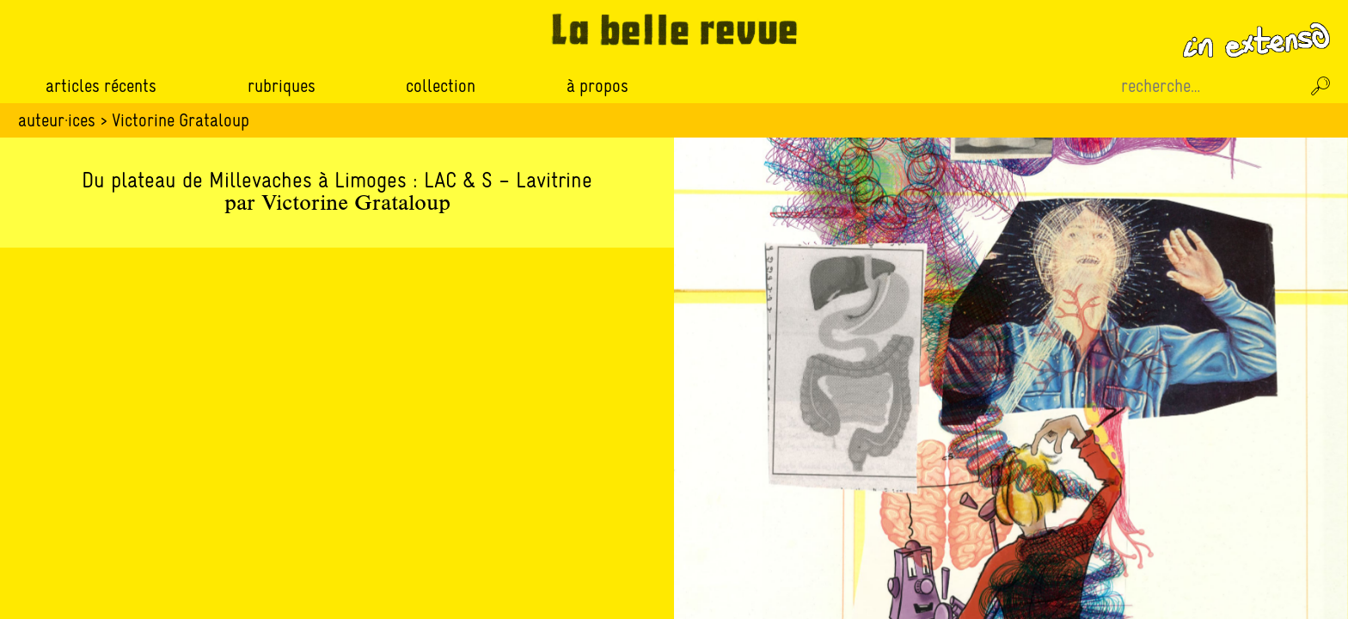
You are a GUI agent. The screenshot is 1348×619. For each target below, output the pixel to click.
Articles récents (101, 85)
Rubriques (282, 86)
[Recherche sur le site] (1208, 86)
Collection (440, 85)
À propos (597, 85)
